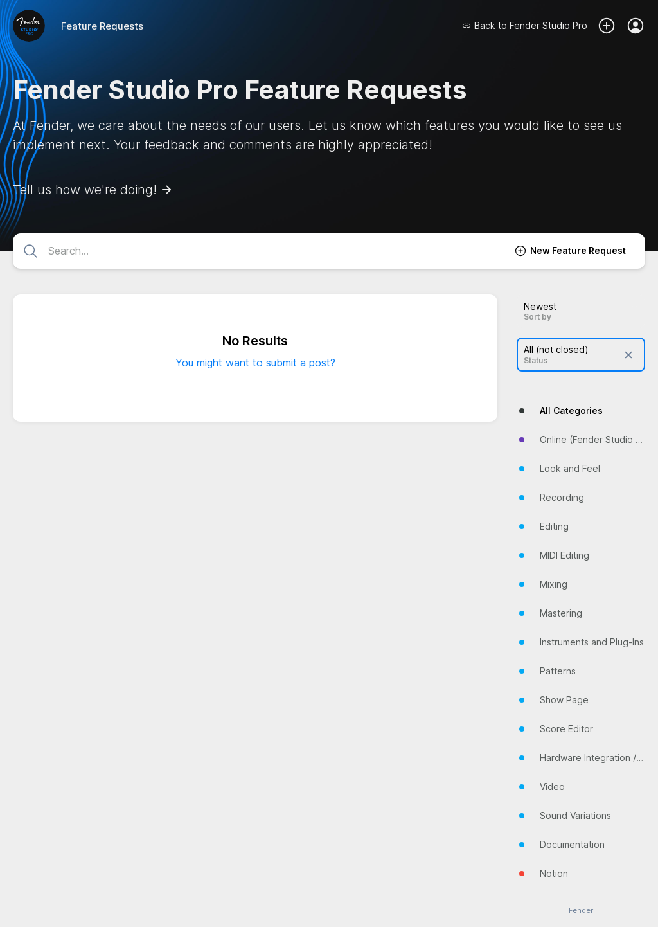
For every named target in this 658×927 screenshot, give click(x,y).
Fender (581, 910)
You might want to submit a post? (255, 362)
